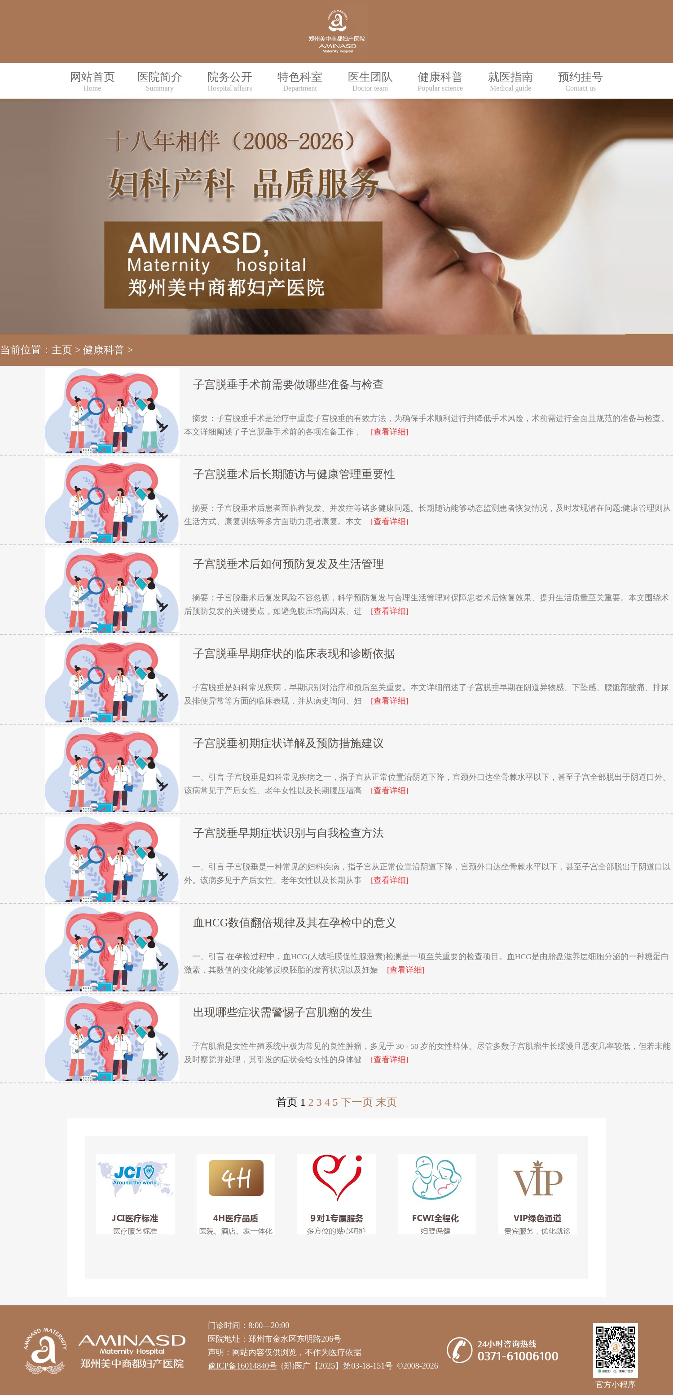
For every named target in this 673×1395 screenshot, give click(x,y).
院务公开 (229, 81)
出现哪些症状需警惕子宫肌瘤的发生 (283, 1012)
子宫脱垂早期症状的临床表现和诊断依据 (294, 654)
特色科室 (299, 81)
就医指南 (510, 81)
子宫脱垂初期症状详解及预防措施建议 (288, 743)
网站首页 (92, 81)
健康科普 (440, 81)
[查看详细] (390, 431)
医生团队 (370, 81)
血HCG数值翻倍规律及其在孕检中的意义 (294, 923)
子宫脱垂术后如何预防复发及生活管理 (288, 564)
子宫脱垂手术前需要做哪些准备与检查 (288, 384)
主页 (62, 350)
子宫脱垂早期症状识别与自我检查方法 (288, 833)
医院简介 (159, 81)
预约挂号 (580, 81)
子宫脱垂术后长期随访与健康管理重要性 (294, 474)
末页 (386, 1102)
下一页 (357, 1102)
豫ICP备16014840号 (242, 1365)
